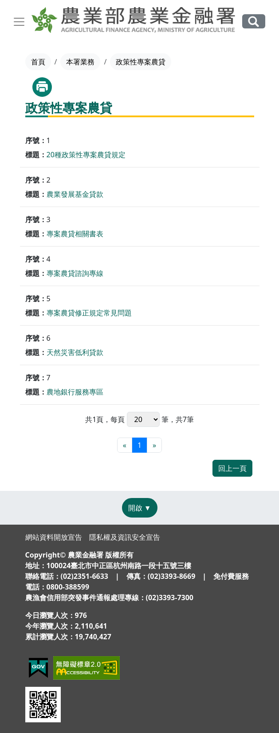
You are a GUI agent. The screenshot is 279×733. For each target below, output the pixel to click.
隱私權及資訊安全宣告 (124, 537)
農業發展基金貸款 (75, 194)
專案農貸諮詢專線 (75, 273)
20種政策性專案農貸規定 (86, 154)
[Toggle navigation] (19, 21)
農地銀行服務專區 (75, 392)
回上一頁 (232, 468)
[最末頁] (154, 445)
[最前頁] (124, 445)
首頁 (38, 62)
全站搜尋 (253, 21)
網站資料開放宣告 (53, 537)
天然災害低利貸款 (75, 352)
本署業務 (80, 62)
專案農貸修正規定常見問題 (89, 313)
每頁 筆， (142, 419)
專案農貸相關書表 (75, 234)
